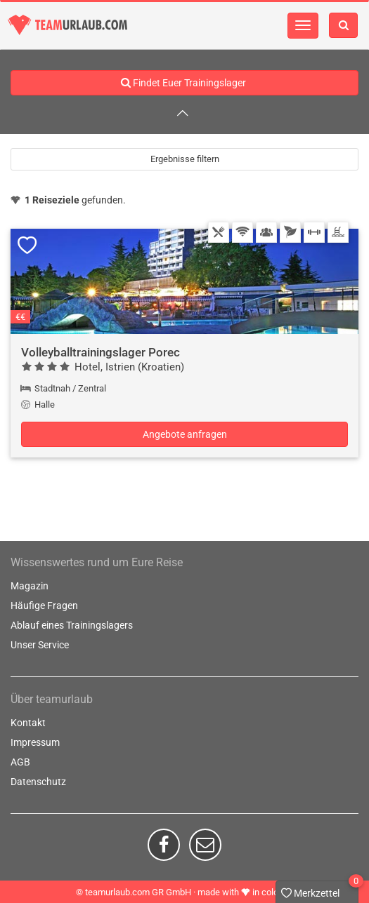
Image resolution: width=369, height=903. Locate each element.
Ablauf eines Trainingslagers (72, 625)
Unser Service (40, 644)
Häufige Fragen (44, 605)
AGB (20, 762)
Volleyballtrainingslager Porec (100, 352)
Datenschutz (38, 781)
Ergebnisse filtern (184, 159)
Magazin (29, 585)
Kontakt (28, 722)
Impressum (35, 742)
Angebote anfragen (185, 434)
